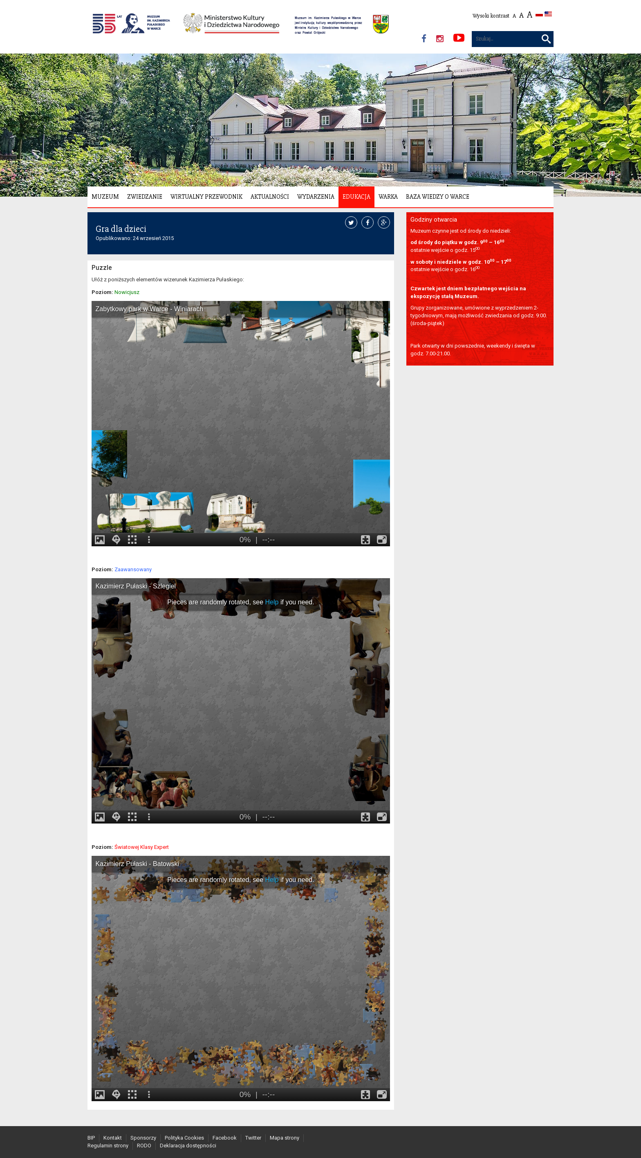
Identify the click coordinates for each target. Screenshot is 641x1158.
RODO (144, 1145)
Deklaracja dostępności (188, 1145)
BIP (91, 1138)
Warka (388, 196)
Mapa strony (284, 1138)
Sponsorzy (143, 1138)
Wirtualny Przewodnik (206, 196)
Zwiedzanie (144, 196)
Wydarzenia (315, 196)
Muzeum (105, 196)
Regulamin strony (107, 1145)
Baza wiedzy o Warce (437, 196)
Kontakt (112, 1138)
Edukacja (356, 196)
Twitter (253, 1138)
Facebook (225, 1138)
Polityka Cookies (184, 1138)
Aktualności (270, 196)
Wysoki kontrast (491, 15)
